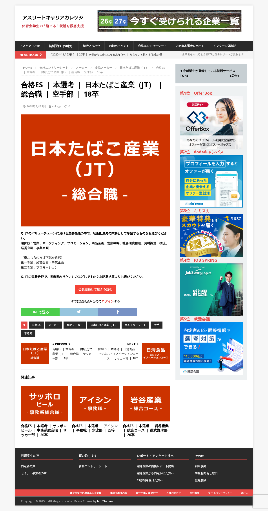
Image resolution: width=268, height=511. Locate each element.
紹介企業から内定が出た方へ (155, 473)
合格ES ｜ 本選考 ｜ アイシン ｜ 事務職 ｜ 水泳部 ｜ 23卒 (95, 428)
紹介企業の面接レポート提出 (155, 466)
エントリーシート (135, 325)
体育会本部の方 (118, 492)
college (57, 106)
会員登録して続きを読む (95, 289)
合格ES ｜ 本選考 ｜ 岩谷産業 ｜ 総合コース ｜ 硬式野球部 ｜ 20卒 (146, 430)
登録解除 (200, 480)
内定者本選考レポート (197, 46)
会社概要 (194, 492)
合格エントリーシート (157, 46)
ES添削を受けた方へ (150, 480)
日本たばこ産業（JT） (104, 325)
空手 (156, 325)
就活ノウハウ (93, 46)
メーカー (81, 68)
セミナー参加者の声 (34, 473)
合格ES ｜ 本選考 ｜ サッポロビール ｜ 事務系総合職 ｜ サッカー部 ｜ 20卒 (44, 430)
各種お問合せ (173, 492)
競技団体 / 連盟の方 (147, 492)
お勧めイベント (122, 46)
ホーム (244, 492)
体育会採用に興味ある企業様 (85, 492)
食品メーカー (103, 68)
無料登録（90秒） (62, 46)
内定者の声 (28, 466)
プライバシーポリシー (220, 492)
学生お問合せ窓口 (206, 473)
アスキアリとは (30, 46)
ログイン (108, 301)
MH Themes (105, 501)
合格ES (36, 325)
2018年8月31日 (36, 106)
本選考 (28, 333)
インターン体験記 (234, 46)
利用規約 (200, 466)
